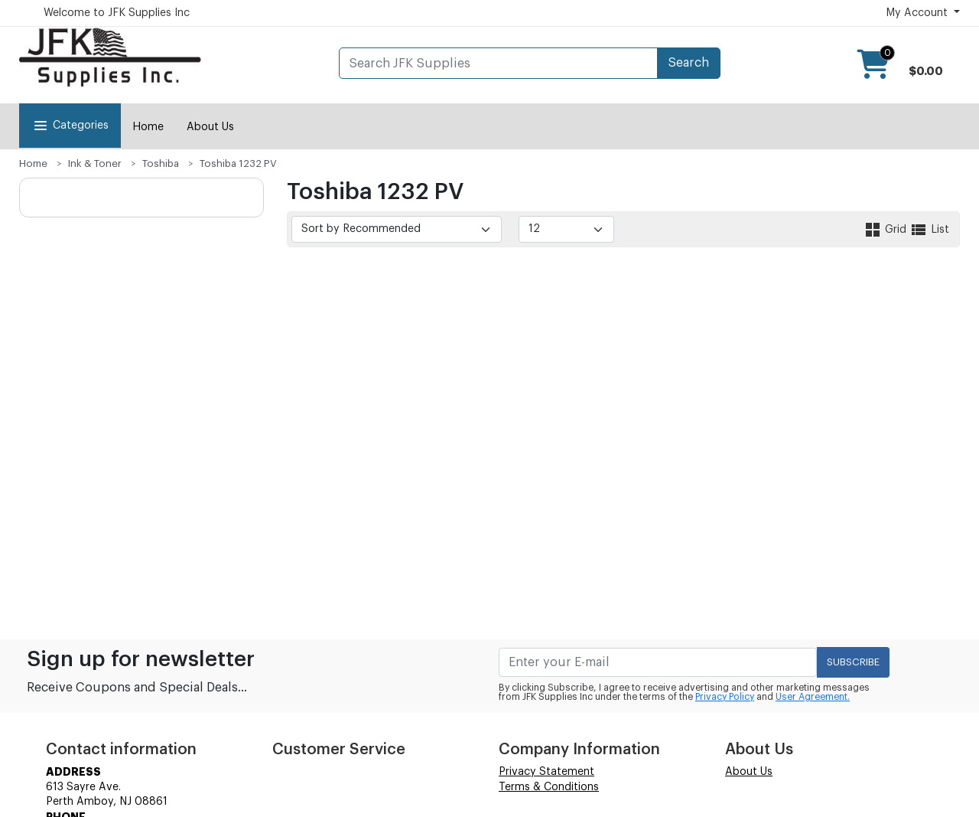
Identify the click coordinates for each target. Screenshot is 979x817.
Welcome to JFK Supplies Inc (117, 13)
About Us (210, 127)
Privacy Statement (546, 771)
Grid (886, 229)
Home (148, 127)
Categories (70, 125)
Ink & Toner (95, 163)
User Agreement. (813, 696)
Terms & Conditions (549, 787)
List (929, 229)
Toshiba (160, 163)
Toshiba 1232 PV (238, 163)
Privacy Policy (724, 696)
